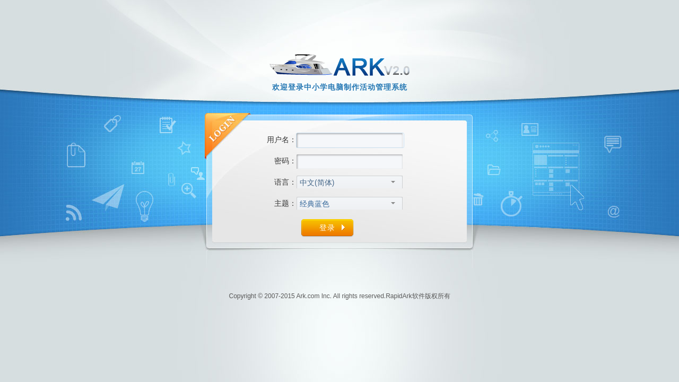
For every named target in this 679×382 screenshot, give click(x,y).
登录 (327, 227)
